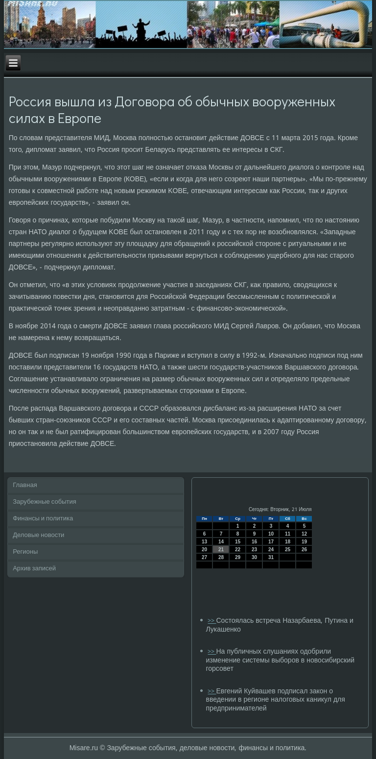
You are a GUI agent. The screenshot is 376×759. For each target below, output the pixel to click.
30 (254, 557)
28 (221, 557)
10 (271, 534)
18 (287, 541)
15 (237, 541)
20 (204, 549)
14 (221, 541)
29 (237, 557)
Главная (25, 485)
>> (212, 621)
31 (271, 557)
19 (304, 541)
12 (304, 534)
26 (304, 549)
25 (287, 549)
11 (287, 534)
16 (254, 541)
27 (204, 557)
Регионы (25, 552)
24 (271, 549)
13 (204, 541)
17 (271, 541)
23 (254, 549)
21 (221, 549)
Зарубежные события (44, 502)
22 (237, 549)
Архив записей (34, 568)
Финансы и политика (43, 518)
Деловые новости (38, 535)
